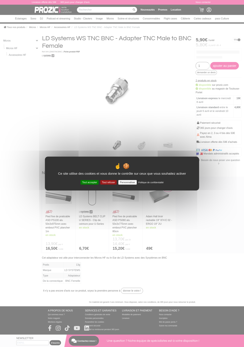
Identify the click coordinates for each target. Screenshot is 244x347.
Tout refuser (108, 182)
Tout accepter (89, 182)
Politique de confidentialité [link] (151, 182)
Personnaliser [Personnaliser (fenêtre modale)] (127, 182)
